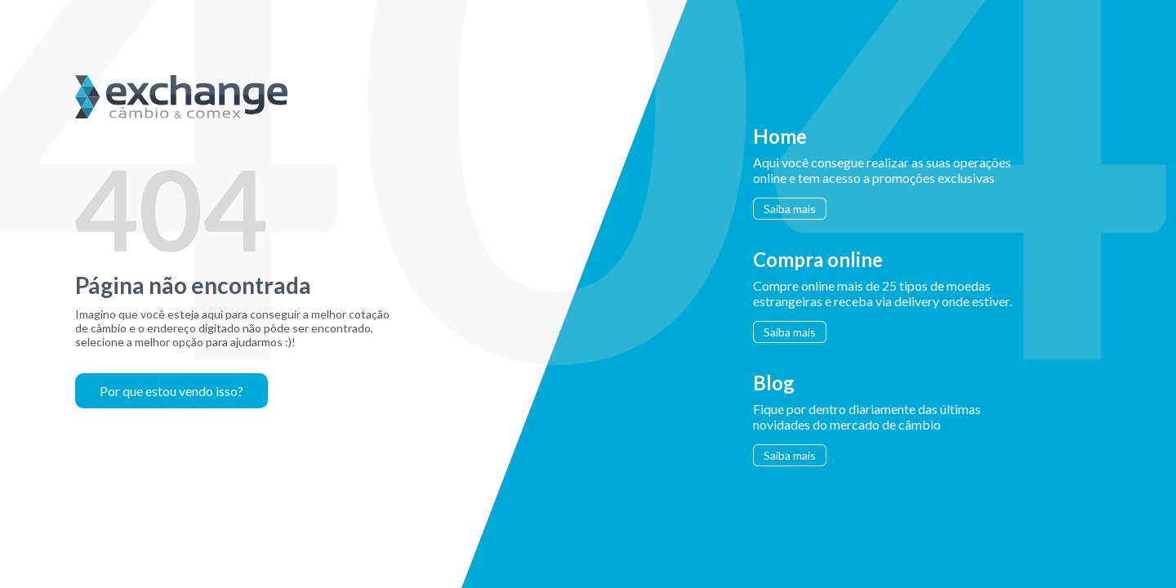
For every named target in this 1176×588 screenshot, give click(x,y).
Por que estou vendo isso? (171, 391)
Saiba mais (790, 209)
